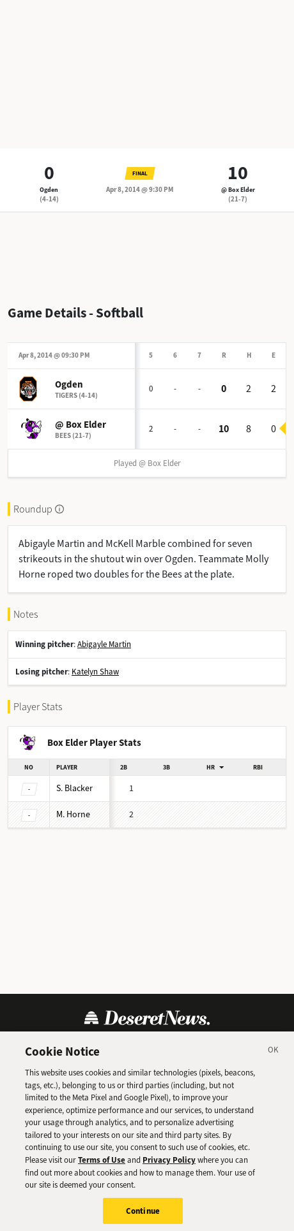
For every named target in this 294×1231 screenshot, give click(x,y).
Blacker (74, 788)
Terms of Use (101, 1163)
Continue (143, 1214)
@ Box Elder (238, 190)
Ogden (49, 190)
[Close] (273, 1056)
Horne (73, 814)
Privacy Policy (169, 1163)
